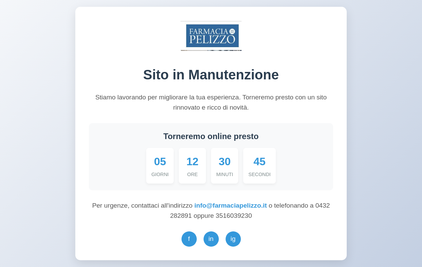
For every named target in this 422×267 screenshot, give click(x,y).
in (211, 238)
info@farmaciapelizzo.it (231, 205)
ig (233, 238)
